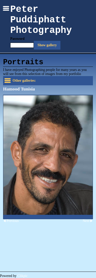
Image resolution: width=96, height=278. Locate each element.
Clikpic (22, 276)
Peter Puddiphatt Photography (41, 20)
